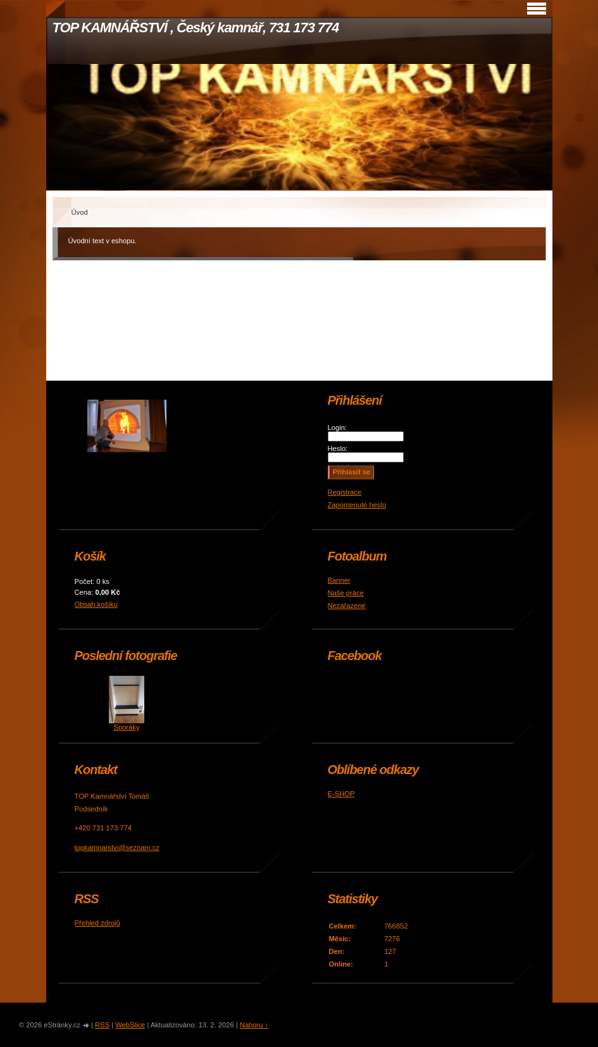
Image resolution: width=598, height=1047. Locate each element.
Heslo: (338, 448)
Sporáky (126, 727)
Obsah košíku (96, 604)
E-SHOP (341, 793)
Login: (337, 427)
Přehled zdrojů (97, 923)
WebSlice (130, 1025)
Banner (339, 580)
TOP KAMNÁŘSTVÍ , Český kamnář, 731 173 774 (196, 27)
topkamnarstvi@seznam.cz (117, 847)
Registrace (344, 492)
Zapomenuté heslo (357, 505)
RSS (102, 1025)
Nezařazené (347, 605)
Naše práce (346, 593)
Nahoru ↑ (254, 1025)
